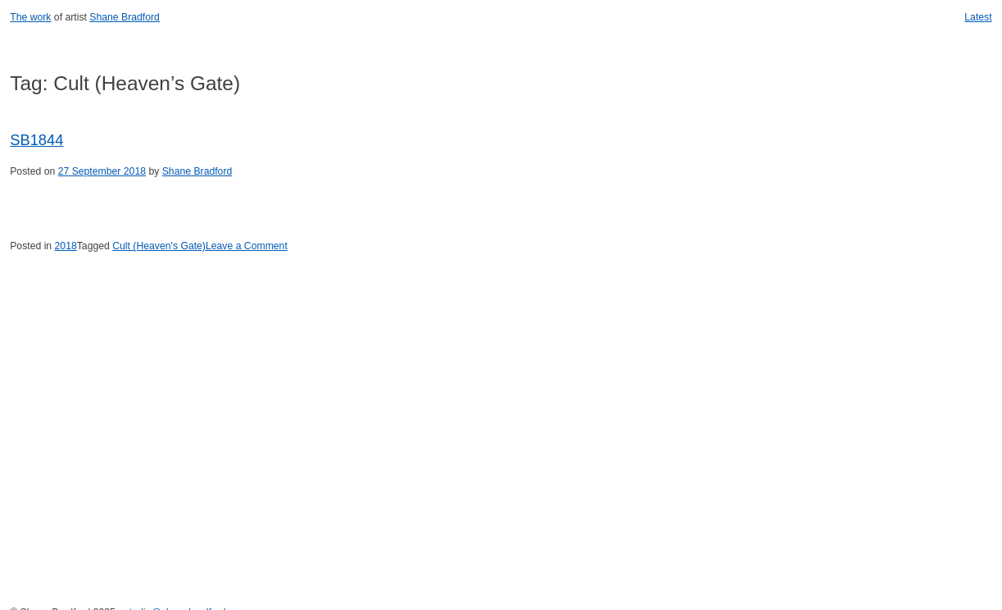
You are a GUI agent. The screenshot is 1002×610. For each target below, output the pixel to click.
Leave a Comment (247, 246)
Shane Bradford (124, 17)
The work (30, 17)
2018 (66, 246)
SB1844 (36, 139)
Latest (977, 17)
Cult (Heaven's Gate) (159, 246)
